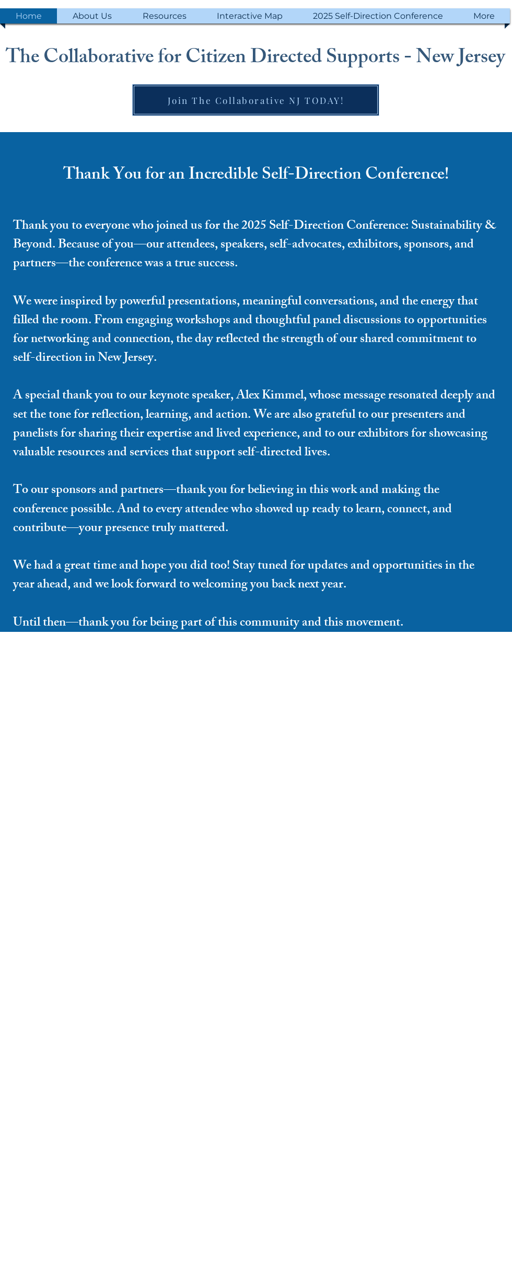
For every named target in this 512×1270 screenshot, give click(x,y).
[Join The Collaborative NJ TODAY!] (255, 100)
